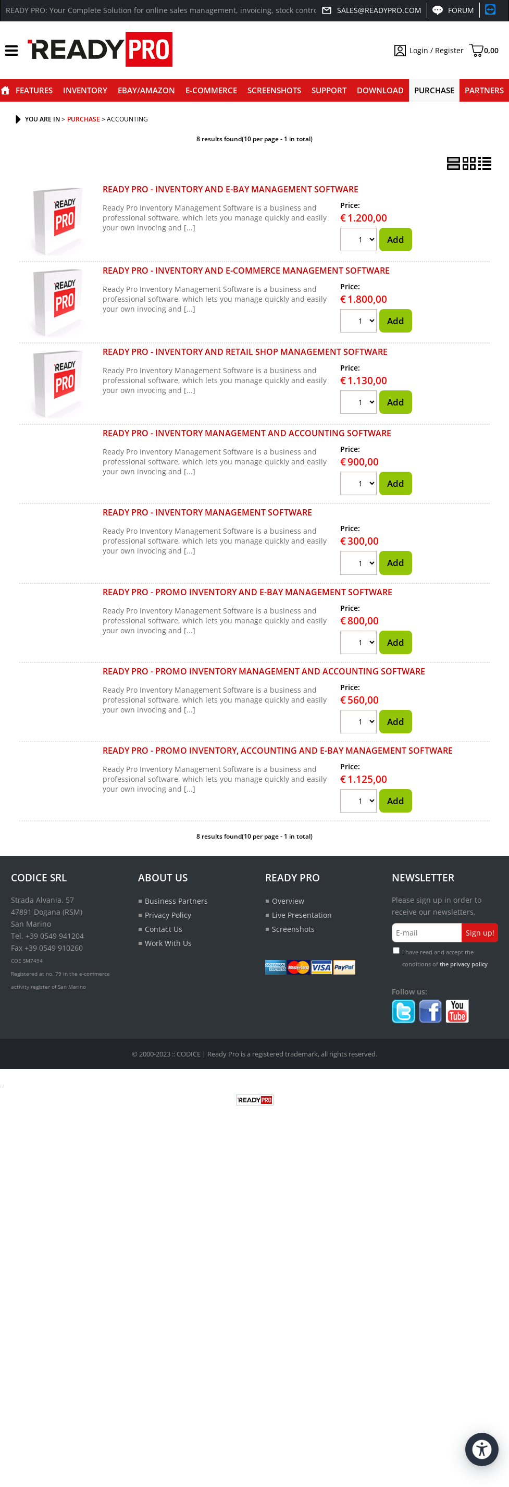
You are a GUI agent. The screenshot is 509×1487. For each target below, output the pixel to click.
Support (329, 90)
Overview (288, 901)
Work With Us (168, 943)
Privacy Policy (168, 915)
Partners (484, 90)
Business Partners (176, 901)
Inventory (85, 90)
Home (5, 90)
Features (34, 90)
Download (380, 90)
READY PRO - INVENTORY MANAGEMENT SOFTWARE (207, 512)
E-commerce (211, 90)
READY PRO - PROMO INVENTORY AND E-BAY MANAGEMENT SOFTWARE (247, 592)
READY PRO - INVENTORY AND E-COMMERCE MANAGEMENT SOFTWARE (246, 270)
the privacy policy (464, 964)
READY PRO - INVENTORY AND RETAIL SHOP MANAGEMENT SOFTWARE (245, 352)
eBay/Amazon (146, 90)
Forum (461, 10)
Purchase (434, 90)
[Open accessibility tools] (482, 1449)
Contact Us (163, 929)
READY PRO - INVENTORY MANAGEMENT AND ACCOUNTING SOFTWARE (247, 433)
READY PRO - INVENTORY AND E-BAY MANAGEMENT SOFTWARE (230, 189)
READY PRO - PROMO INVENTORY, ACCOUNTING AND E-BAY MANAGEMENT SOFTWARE (278, 750)
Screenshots (274, 90)
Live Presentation (302, 915)
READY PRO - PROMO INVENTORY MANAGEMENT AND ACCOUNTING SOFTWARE (264, 671)
